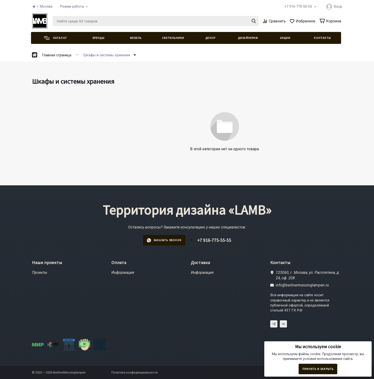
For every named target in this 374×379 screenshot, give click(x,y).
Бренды (98, 38)
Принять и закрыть (317, 369)
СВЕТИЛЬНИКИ (173, 38)
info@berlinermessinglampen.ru (302, 285)
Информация (122, 272)
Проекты (39, 272)
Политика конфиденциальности (134, 372)
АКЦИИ (285, 38)
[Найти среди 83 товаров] (156, 21)
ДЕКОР (210, 38)
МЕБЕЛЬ (135, 38)
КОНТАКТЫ (322, 38)
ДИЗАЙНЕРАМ (248, 38)
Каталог (55, 38)
